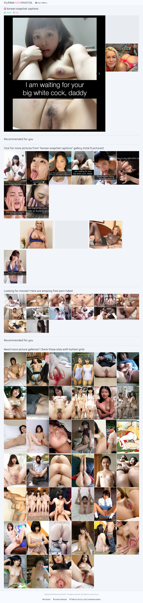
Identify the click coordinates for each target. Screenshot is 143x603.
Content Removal (60, 599)
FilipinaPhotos (18, 3)
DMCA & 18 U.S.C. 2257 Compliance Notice (85, 599)
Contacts (46, 599)
